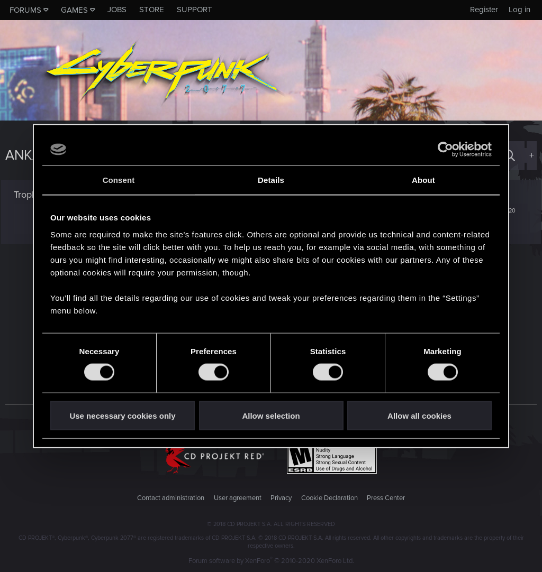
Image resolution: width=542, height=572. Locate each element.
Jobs (117, 9)
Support (194, 9)
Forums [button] (25, 10)
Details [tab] (271, 180)
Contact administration (170, 498)
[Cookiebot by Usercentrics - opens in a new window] (445, 150)
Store (151, 9)
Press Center (386, 498)
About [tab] (423, 180)
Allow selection (271, 415)
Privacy (281, 498)
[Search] (509, 155)
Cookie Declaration (329, 498)
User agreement (237, 498)
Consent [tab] (119, 180)
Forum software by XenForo (271, 561)
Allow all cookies (419, 415)
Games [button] (74, 10)
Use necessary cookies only (122, 415)
